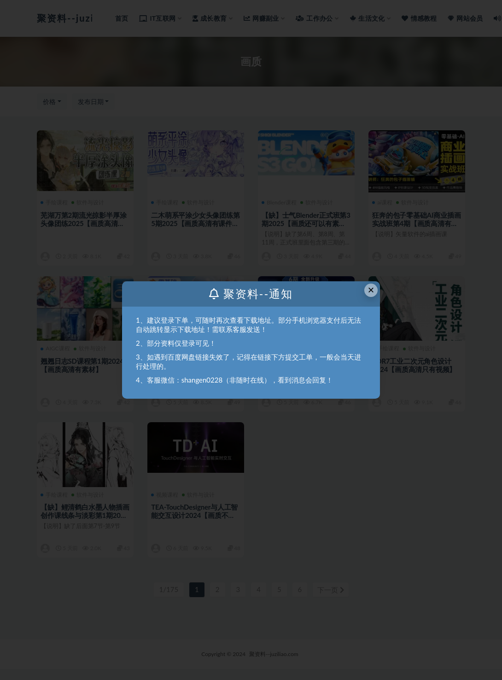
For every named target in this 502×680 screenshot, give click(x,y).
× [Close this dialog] (371, 290)
